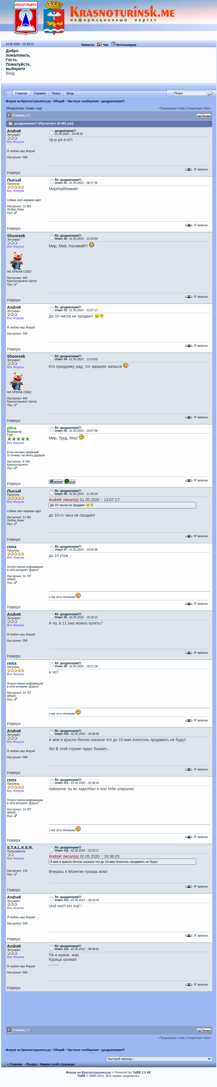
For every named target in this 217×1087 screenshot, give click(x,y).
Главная (21, 93)
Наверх (14, 172)
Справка (39, 93)
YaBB (81, 1075)
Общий (59, 101)
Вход (10, 73)
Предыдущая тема (172, 108)
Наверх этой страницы (57, 1064)
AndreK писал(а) (64, 499)
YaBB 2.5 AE (142, 1072)
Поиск (56, 93)
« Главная (14, 1064)
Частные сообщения (83, 101)
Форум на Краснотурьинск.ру (28, 101)
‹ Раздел (31, 1064)
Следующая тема (198, 108)
